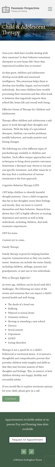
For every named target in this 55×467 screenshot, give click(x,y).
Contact (10, 398)
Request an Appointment (27, 439)
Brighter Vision (34, 460)
